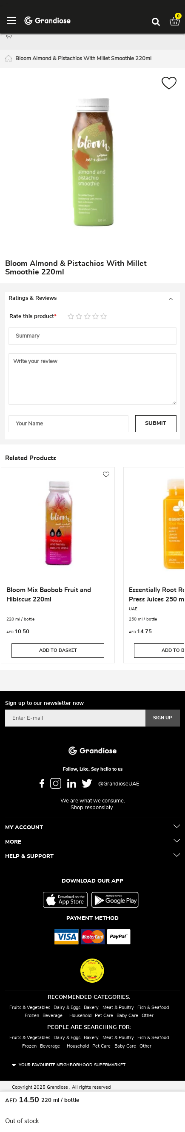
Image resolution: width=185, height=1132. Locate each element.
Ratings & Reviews (33, 298)
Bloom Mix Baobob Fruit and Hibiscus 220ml (48, 595)
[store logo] (47, 20)
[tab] (92, 298)
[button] (169, 84)
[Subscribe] (162, 718)
